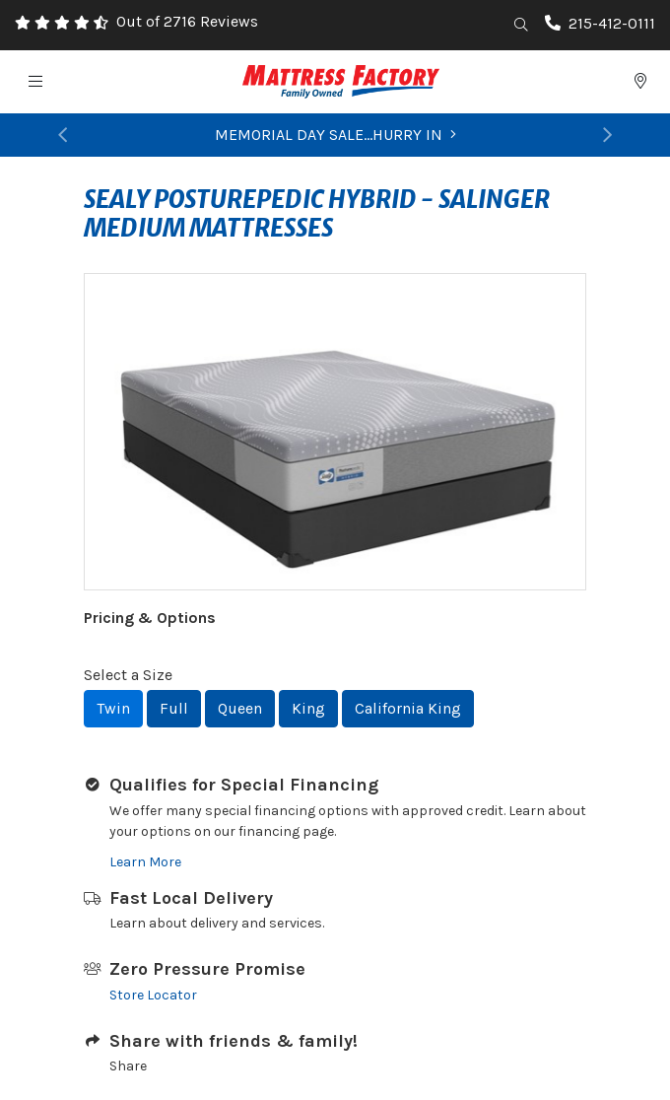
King (308, 708)
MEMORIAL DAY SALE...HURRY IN (335, 134)
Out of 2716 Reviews (187, 21)
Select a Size (128, 674)
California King (408, 708)
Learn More (145, 862)
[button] (63, 135)
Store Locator (153, 995)
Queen (240, 708)
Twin (113, 708)
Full (174, 708)
